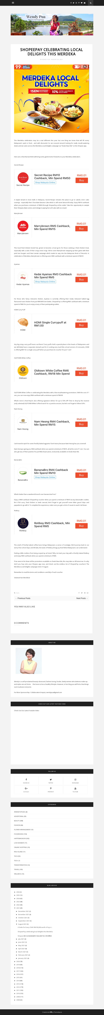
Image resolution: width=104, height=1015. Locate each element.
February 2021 (23, 955)
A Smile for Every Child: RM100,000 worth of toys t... (35, 927)
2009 (18, 997)
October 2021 (22, 918)
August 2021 (22, 924)
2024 (18, 898)
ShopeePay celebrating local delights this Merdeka (35, 932)
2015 (18, 977)
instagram (75, 781)
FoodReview (18, 834)
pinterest (51, 790)
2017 (18, 971)
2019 (18, 965)
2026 (18, 892)
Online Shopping (20, 847)
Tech (16, 856)
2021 (18, 908)
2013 (18, 984)
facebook (26, 781)
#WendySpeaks (19, 812)
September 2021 (23, 921)
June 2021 (21, 942)
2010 (18, 993)
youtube (75, 790)
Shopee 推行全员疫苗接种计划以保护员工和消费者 (35, 936)
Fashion (17, 825)
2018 (18, 968)
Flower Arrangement (22, 830)
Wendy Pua (46, 59)
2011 (18, 990)
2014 (18, 981)
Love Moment (19, 843)
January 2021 (22, 958)
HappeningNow (20, 838)
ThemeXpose (58, 1012)
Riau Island (18, 852)
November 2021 (23, 914)
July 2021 (21, 939)
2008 (18, 1000)
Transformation (20, 865)
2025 (18, 895)
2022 (18, 905)
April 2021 (21, 949)
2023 (18, 902)
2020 (18, 961)
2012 (18, 987)
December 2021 (23, 911)
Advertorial (18, 816)
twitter (50, 781)
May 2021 (21, 945)
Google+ (26, 790)
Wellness (17, 874)
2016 (18, 974)
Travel (16, 869)
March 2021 (22, 952)
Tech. (16, 861)
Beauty (16, 821)
